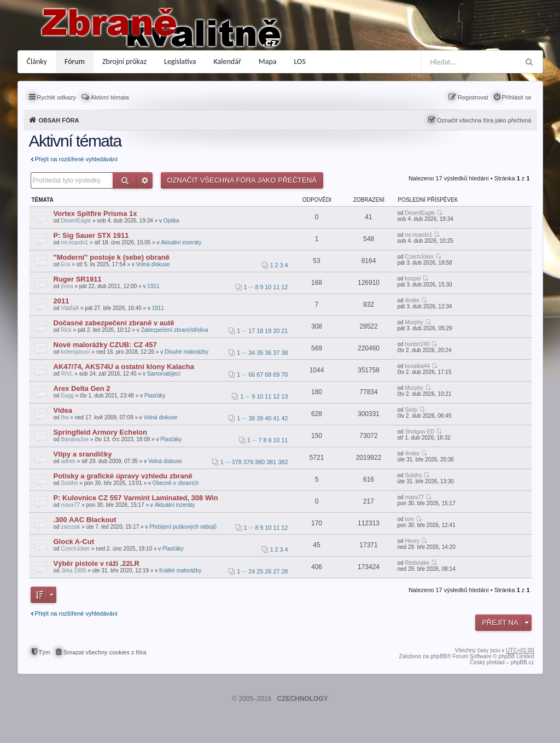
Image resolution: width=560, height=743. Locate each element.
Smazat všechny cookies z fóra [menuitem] (105, 652)
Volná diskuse (153, 264)
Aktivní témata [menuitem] (110, 97)
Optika (171, 221)
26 (268, 571)
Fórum (75, 61)
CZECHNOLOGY (302, 699)
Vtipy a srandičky (83, 454)
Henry (412, 541)
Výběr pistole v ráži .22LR (97, 563)
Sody (411, 410)
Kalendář (227, 61)
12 (284, 287)
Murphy (414, 322)
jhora (67, 286)
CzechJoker (419, 257)
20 (276, 330)
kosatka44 (417, 366)
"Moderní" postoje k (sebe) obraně (112, 257)
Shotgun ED (419, 432)
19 (268, 330)
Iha (64, 417)
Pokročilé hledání (145, 180)
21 (284, 330)
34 (251, 352)
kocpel (413, 279)
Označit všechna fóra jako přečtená (484, 120)
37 (276, 352)
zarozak (70, 527)
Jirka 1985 (73, 571)
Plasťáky (155, 396)
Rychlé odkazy (57, 97)
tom (409, 519)
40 (268, 418)
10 (268, 287)
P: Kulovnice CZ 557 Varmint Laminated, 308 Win (136, 498)
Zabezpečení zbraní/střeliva (174, 330)
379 (248, 462)
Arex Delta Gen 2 (82, 388)
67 (259, 374)
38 (284, 352)
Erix (65, 264)
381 (271, 462)
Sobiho (69, 483)
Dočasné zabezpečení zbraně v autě (114, 323)
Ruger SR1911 (78, 279)
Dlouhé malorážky (186, 352)
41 (276, 418)
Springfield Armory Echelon (100, 432)
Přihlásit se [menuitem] (517, 97)
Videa (63, 410)
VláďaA (70, 308)
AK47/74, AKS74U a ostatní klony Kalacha (124, 366)
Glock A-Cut (74, 541)
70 (284, 374)
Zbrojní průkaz (124, 61)
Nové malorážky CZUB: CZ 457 (105, 345)
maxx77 (70, 505)
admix (68, 461)
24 (251, 571)
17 (251, 330)
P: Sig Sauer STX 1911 (91, 235)
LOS (300, 61)
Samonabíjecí (163, 374)
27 (276, 571)
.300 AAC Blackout (85, 520)
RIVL (67, 374)
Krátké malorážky (180, 571)
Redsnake (417, 563)
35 (259, 352)
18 (259, 330)
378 (237, 462)
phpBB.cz (522, 662)
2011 (61, 301)
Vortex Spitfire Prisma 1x (95, 213)
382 (283, 462)
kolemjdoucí (75, 352)
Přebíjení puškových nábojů (183, 527)
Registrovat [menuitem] (473, 97)
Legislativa (180, 61)
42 (284, 418)
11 (276, 287)
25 (259, 571)
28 (284, 571)
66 (251, 374)
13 (284, 396)
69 (276, 374)
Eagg (67, 396)
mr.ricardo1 (74, 242)
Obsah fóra (59, 120)
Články (37, 61)
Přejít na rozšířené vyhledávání (76, 159)
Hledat (125, 180)
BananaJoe (75, 439)
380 (260, 462)
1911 (153, 286)
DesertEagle (76, 221)
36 (268, 352)
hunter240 (417, 344)
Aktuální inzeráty (181, 242)
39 (259, 418)
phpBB (438, 656)
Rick (66, 330)
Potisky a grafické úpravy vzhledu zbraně (123, 476)
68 (268, 374)
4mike (412, 300)
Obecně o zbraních (176, 483)
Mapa (268, 61)
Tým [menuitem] (44, 652)
